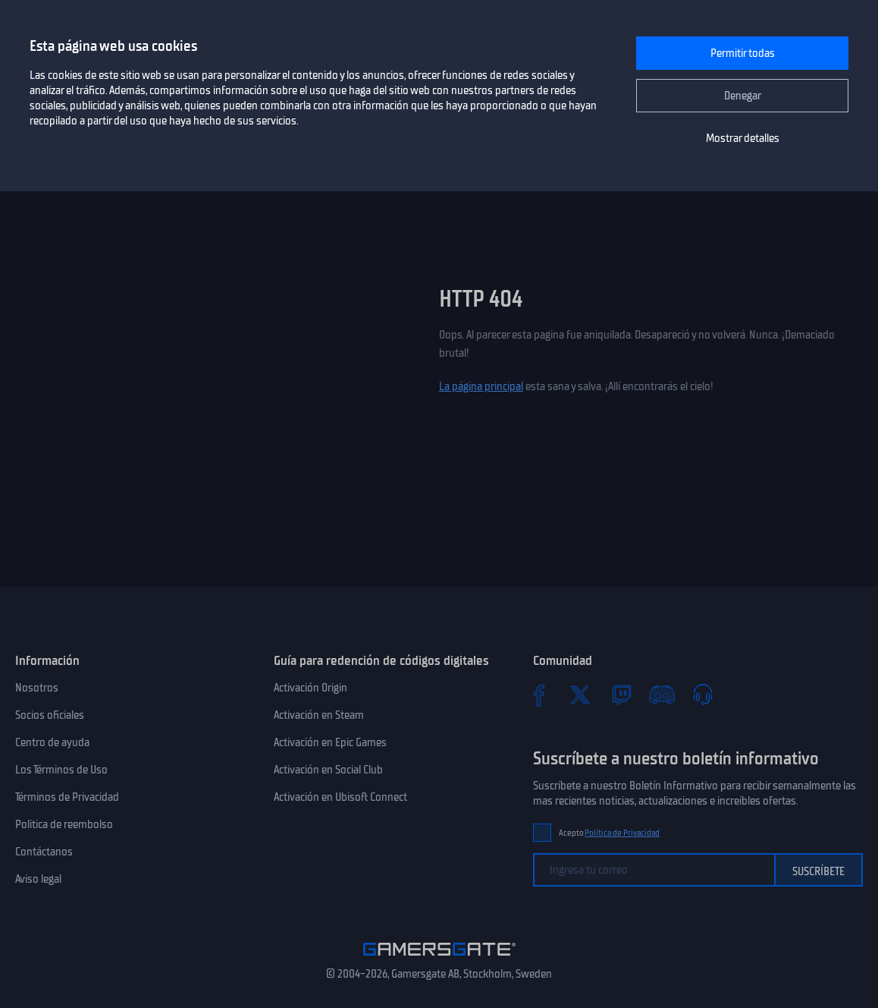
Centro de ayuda (52, 742)
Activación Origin (310, 687)
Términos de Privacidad (67, 797)
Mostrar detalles (742, 138)
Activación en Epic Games (330, 742)
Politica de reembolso (64, 824)
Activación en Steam (319, 715)
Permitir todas (742, 53)
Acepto (609, 833)
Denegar (742, 95)
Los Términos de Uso (61, 769)
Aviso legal (38, 879)
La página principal (481, 386)
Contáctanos (44, 851)
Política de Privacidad (622, 833)
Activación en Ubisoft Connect (340, 797)
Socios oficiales (49, 715)
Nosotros (36, 687)
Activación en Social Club (328, 769)
